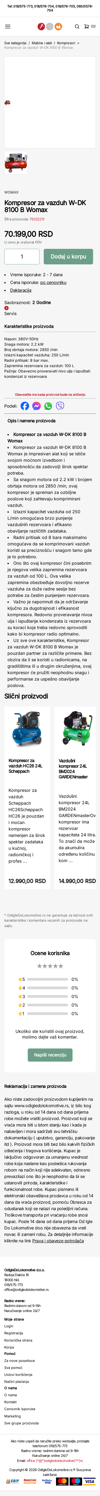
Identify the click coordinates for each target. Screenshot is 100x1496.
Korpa (9, 1352)
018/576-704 (44, 6)
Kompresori (66, 43)
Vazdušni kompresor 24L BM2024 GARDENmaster (73, 774)
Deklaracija (20, 295)
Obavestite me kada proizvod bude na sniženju (50, 400)
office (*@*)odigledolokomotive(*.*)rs (55, 1466)
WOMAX (11, 197)
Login (8, 1331)
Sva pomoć (13, 1373)
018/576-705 (65, 6)
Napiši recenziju (50, 1060)
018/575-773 (23, 6)
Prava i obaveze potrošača (58, 1246)
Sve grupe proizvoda (21, 1428)
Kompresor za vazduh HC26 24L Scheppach (25, 771)
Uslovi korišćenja (18, 1380)
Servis (10, 319)
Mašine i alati (42, 43)
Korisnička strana (18, 1345)
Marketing (12, 1421)
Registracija (13, 1338)
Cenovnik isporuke (19, 1414)
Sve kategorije (15, 43)
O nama (10, 1400)
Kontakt (10, 1407)
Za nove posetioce (19, 1366)
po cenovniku (53, 287)
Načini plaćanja (16, 1387)
